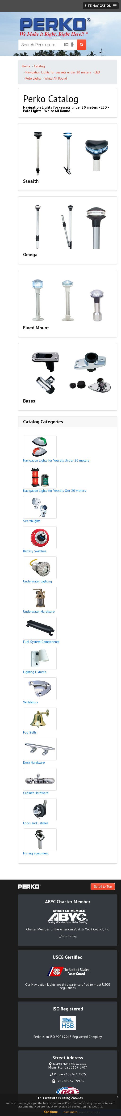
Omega (30, 254)
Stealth (31, 181)
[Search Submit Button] (81, 44)
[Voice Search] (72, 45)
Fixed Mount (36, 328)
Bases (29, 401)
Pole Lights (33, 78)
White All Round (56, 78)
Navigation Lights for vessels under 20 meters (58, 72)
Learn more (70, 1112)
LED (97, 72)
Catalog (39, 66)
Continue (51, 1112)
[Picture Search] (65, 45)
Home (26, 66)
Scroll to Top (103, 886)
